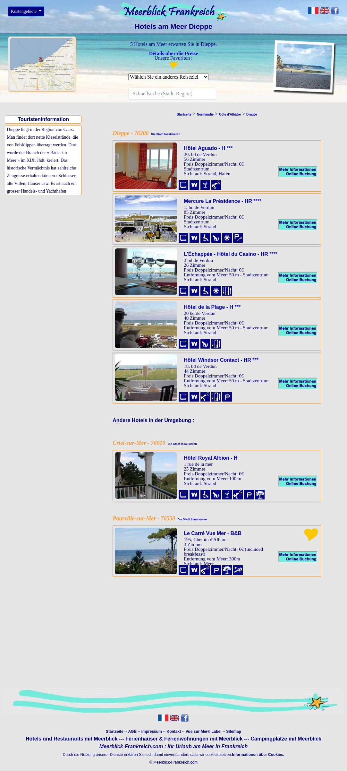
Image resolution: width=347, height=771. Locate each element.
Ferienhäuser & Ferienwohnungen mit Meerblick (183, 738)
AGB (132, 731)
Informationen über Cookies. (258, 754)
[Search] (172, 94)
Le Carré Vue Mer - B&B (212, 533)
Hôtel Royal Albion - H (210, 458)
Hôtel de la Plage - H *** (212, 307)
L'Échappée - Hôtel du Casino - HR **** (230, 254)
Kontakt (173, 731)
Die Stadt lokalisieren (164, 134)
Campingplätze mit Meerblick (285, 738)
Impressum (151, 731)
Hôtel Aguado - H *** (208, 148)
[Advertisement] (45, 242)
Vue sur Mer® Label (204, 731)
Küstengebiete (24, 11)
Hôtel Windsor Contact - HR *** (221, 360)
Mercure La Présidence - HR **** (222, 201)
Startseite (114, 731)
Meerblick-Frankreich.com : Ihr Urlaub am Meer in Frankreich (173, 746)
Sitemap (233, 731)
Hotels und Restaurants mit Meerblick (71, 738)
